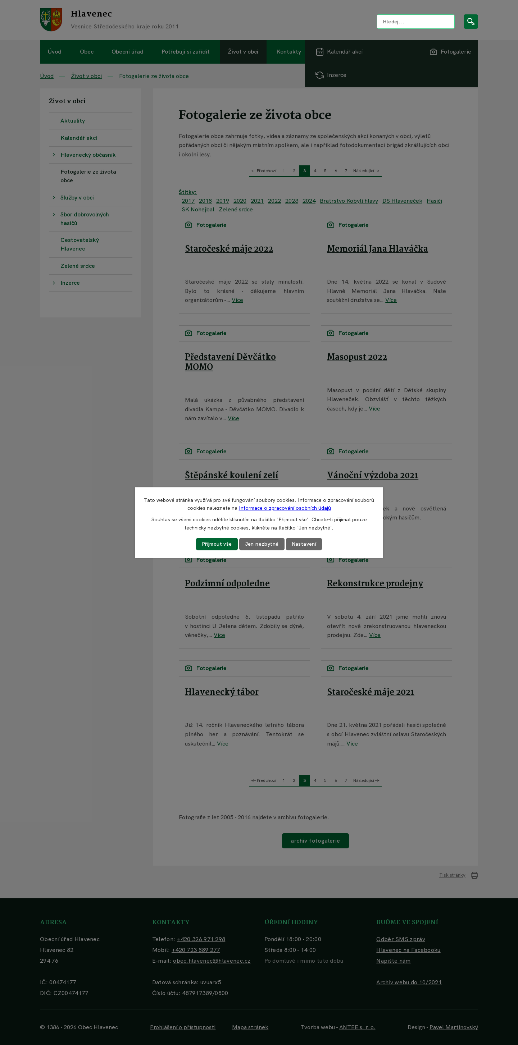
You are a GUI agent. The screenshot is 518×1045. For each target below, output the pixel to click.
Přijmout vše (217, 544)
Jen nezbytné (262, 544)
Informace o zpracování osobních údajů (285, 508)
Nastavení (304, 544)
